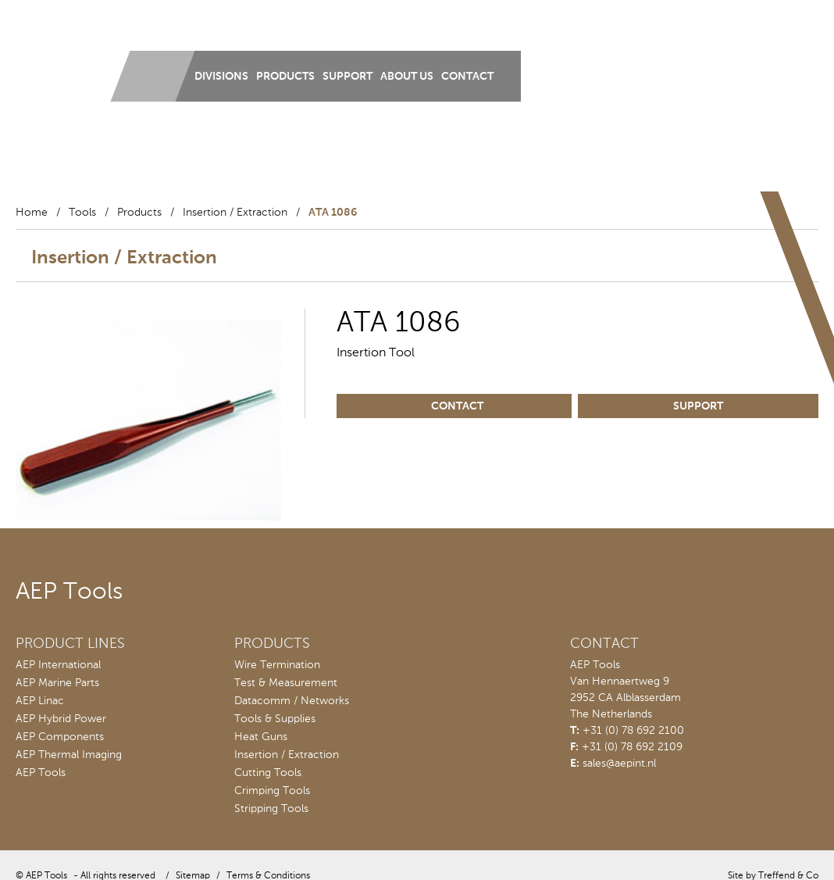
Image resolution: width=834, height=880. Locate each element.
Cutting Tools (267, 772)
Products (285, 76)
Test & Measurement (285, 683)
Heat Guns (260, 737)
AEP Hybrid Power (61, 719)
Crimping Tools (272, 790)
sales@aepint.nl (619, 763)
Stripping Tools (271, 808)
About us (406, 76)
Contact (467, 76)
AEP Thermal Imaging (69, 754)
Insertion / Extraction (235, 212)
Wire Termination (277, 665)
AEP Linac (40, 701)
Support (347, 76)
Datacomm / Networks (291, 701)
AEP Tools (41, 772)
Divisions (221, 76)
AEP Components (60, 737)
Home (32, 212)
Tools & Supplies (274, 719)
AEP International (58, 665)
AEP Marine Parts (57, 683)
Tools (82, 212)
